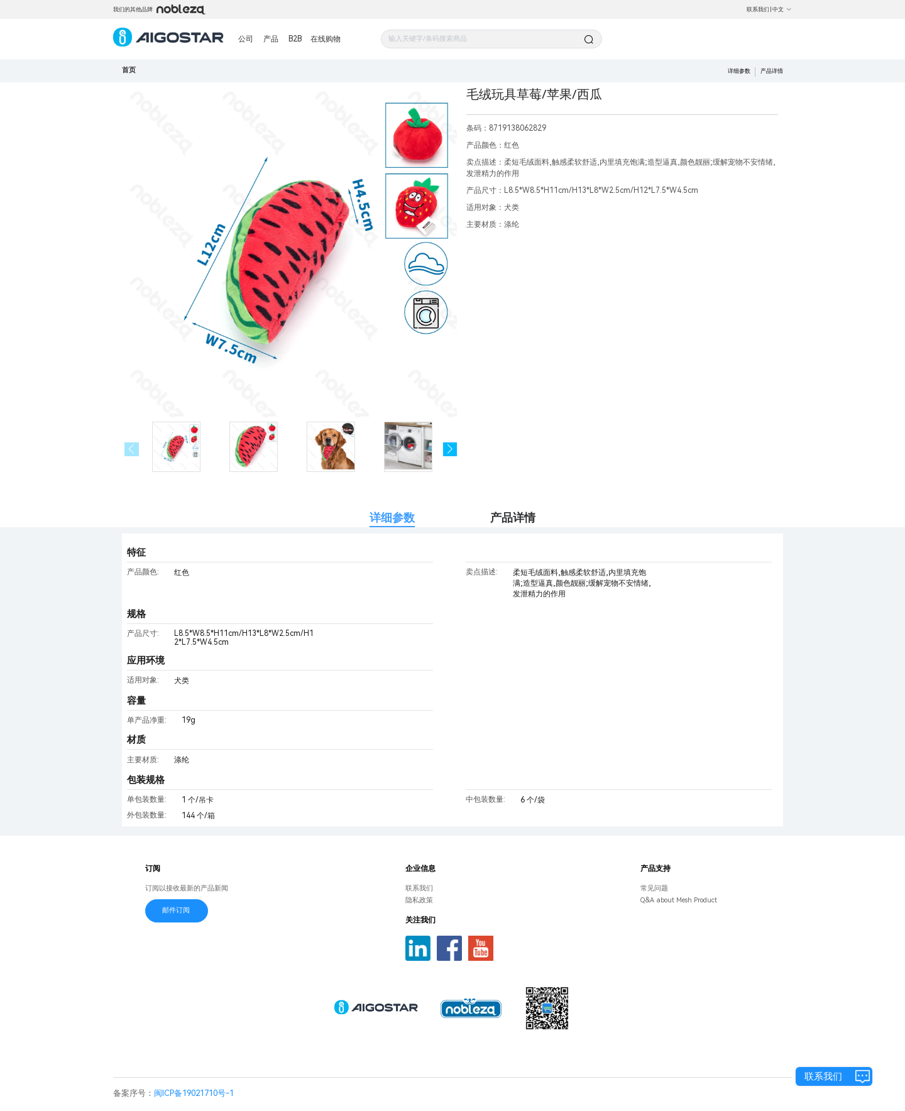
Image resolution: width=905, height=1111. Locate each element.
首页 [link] (129, 70)
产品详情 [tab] (512, 517)
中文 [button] (782, 9)
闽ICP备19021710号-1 (194, 1093)
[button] (450, 449)
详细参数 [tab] (392, 517)
